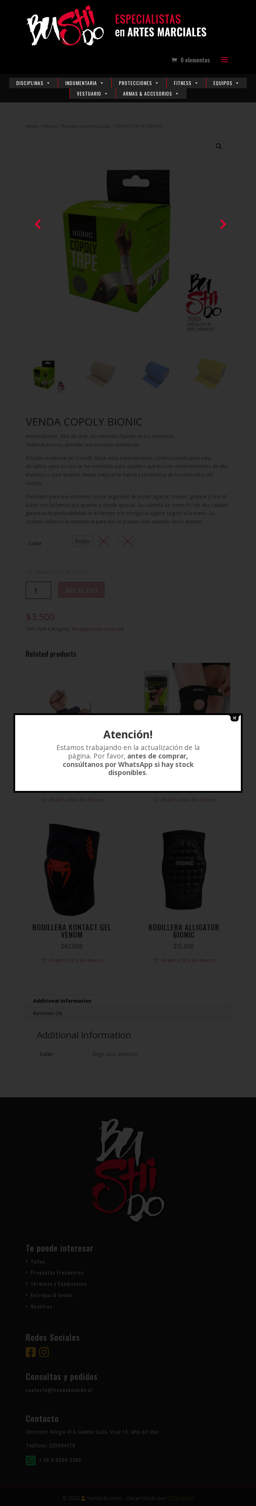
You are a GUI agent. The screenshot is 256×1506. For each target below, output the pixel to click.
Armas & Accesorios (151, 93)
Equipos (226, 82)
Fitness (186, 82)
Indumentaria (84, 82)
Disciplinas (33, 82)
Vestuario (93, 93)
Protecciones (139, 82)
